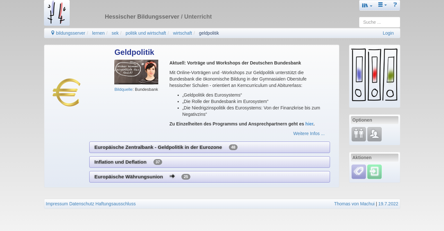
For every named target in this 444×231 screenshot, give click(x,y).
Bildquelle (123, 89)
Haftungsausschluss (115, 203)
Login (388, 33)
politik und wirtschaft (146, 33)
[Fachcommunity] (374, 133)
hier (309, 123)
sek (115, 33)
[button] (367, 5)
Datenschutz (81, 203)
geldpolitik (209, 33)
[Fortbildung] (359, 133)
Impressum (57, 203)
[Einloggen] (374, 171)
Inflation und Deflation (128, 162)
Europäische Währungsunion (142, 177)
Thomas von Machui (354, 203)
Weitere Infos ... (309, 133)
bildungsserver (67, 33)
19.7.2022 (388, 203)
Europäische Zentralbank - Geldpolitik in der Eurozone (166, 147)
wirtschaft (182, 33)
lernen (98, 33)
